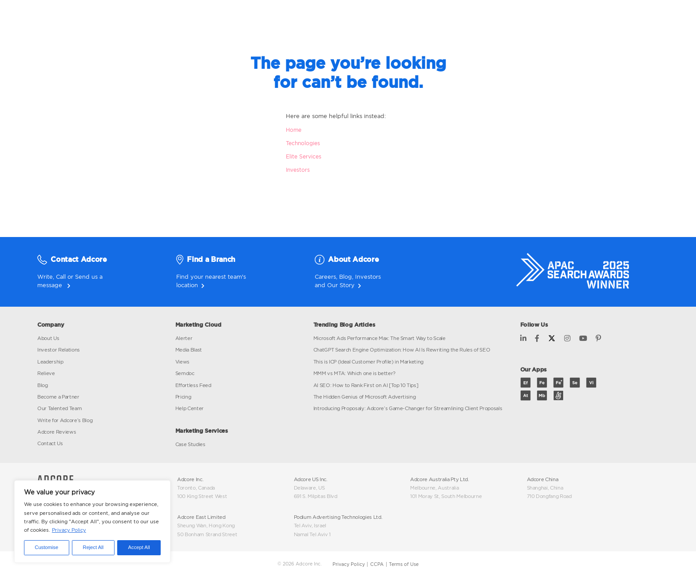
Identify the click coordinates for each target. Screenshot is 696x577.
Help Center (189, 408)
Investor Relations (58, 349)
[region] (92, 521)
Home (293, 130)
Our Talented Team (59, 408)
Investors (298, 170)
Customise (46, 547)
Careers (325, 276)
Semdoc (184, 373)
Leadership (50, 361)
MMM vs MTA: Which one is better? (354, 373)
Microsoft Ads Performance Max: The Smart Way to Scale (379, 338)
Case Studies (190, 444)
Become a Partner (58, 396)
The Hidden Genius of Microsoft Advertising (364, 396)
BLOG (469, 18)
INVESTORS (414, 18)
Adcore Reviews (56, 432)
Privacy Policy (69, 530)
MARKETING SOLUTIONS (331, 18)
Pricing (183, 396)
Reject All (93, 547)
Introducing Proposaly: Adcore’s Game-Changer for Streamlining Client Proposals (407, 408)
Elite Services (303, 156)
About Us (48, 338)
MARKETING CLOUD (235, 18)
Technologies (303, 143)
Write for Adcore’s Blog (64, 420)
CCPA (377, 564)
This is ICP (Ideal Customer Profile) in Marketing (368, 361)
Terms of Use (404, 564)
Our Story (341, 285)
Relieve (46, 373)
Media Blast (188, 349)
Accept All (139, 547)
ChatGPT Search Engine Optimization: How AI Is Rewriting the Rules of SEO (401, 349)
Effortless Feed (193, 385)
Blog (345, 276)
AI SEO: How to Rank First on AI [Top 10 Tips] (366, 385)
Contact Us (50, 443)
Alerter (184, 338)
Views (182, 361)
